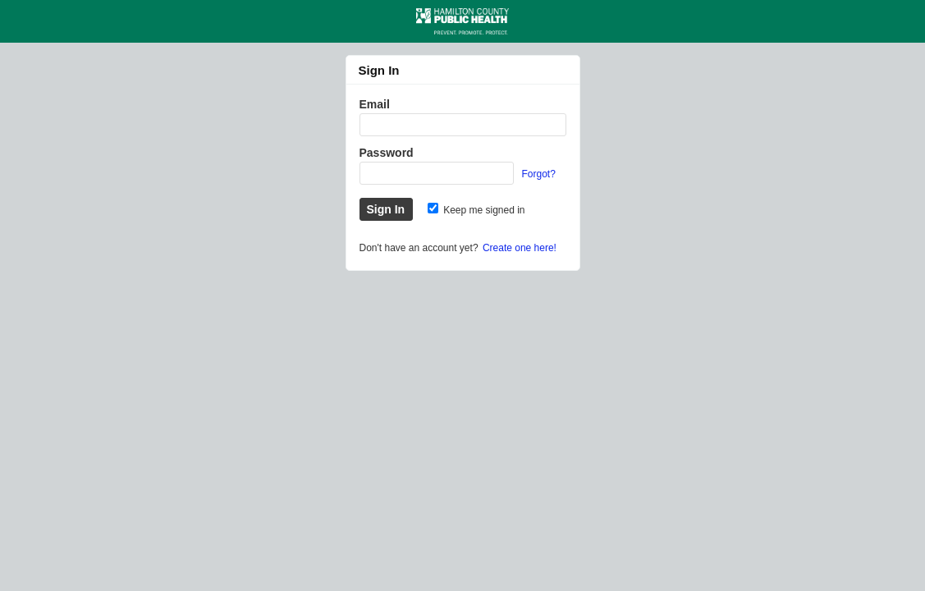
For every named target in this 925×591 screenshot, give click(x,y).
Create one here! (519, 248)
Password (386, 152)
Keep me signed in (476, 210)
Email (374, 104)
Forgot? (539, 174)
